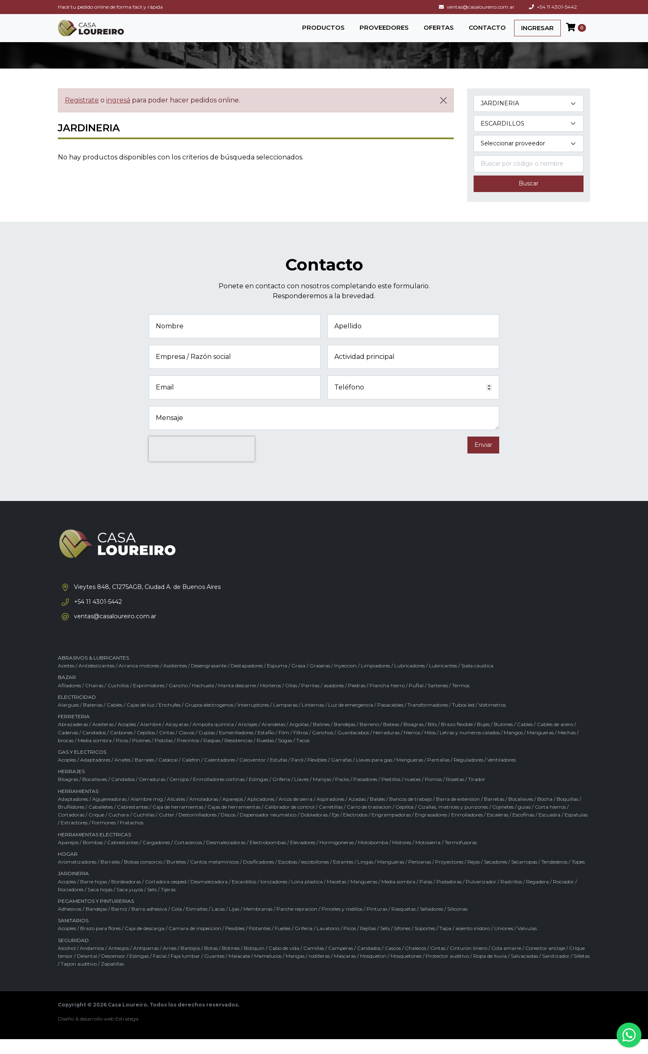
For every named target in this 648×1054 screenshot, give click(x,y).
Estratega (126, 1033)
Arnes (169, 962)
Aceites (66, 680)
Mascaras (345, 971)
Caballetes (100, 822)
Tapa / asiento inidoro (464, 943)
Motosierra (428, 857)
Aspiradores (330, 813)
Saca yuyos (130, 904)
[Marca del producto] (529, 152)
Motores (401, 857)
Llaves (301, 794)
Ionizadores (273, 896)
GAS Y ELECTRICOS (82, 766)
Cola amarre (506, 962)
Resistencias (238, 755)
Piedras (356, 700)
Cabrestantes (132, 822)
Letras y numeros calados (470, 747)
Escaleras (497, 829)
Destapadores (247, 680)
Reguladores (468, 775)
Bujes (483, 739)
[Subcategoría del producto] (529, 132)
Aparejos (232, 813)
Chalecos (415, 962)
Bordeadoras (126, 896)
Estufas (278, 775)
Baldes (377, 813)
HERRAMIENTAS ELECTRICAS (94, 849)
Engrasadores (431, 829)
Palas (425, 896)
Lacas (218, 924)
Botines (231, 962)
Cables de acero (555, 739)
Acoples (127, 739)
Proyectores (449, 877)
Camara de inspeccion (195, 943)
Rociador (563, 896)
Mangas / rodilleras (308, 971)
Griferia (281, 794)
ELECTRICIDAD (77, 711)
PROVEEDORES (384, 32)
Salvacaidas (524, 971)
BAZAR (67, 692)
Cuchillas (144, 829)
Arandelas (273, 739)
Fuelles (283, 943)
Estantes (343, 877)
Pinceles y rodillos (342, 924)
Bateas (391, 739)
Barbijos (190, 962)
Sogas (285, 755)
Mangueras (540, 747)
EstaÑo (265, 747)
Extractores (74, 837)
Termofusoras (461, 857)
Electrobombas (268, 857)
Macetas (336, 896)
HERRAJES (71, 786)
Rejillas (368, 943)
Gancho (178, 700)
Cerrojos (179, 794)
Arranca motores (139, 680)
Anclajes (247, 739)
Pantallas (438, 775)
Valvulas (527, 943)
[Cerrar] (443, 109)
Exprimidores (148, 700)
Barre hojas (93, 896)
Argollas (299, 739)
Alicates (176, 813)
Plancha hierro (387, 700)
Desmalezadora (209, 896)
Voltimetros (492, 719)
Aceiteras (103, 739)
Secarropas (524, 877)
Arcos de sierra (295, 813)
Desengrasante (208, 680)
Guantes (214, 971)
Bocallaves (94, 794)
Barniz (119, 924)
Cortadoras (71, 829)
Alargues (68, 719)
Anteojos (118, 962)
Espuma (277, 680)
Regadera (537, 896)
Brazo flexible (457, 739)
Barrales (144, 775)
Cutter (166, 829)
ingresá (118, 109)
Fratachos (131, 837)
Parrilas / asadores (322, 700)
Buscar (528, 192)
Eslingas (258, 794)
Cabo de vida (284, 962)
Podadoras (449, 896)
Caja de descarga (144, 943)
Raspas (211, 755)
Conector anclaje (545, 962)
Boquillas (567, 813)
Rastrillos (511, 896)
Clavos (186, 747)
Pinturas (377, 924)
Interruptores (253, 719)
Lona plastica (307, 896)
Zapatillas (112, 979)
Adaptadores (95, 775)
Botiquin (254, 962)
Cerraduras (152, 794)
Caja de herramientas (177, 822)
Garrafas (341, 775)
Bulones (503, 739)
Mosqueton (373, 971)
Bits (432, 739)
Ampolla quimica (213, 739)
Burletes (176, 877)
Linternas (313, 719)
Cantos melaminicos (214, 877)
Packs (342, 794)
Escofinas (523, 829)
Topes (578, 877)
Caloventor (252, 775)
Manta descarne (237, 700)
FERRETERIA (74, 731)
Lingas (365, 877)
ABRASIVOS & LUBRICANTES (93, 672)
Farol (297, 775)
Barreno (369, 739)
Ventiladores (501, 775)
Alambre (150, 739)
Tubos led (463, 719)
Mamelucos (267, 971)
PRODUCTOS (323, 32)
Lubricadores (409, 680)
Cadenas (68, 747)
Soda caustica (477, 680)
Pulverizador (481, 896)
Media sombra (95, 755)
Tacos (303, 755)
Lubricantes (443, 680)
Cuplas (206, 747)
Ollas (291, 700)
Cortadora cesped (165, 896)
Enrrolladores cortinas (219, 794)
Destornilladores (198, 829)
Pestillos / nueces (401, 794)
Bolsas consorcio (143, 877)
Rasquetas (403, 924)
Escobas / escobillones (303, 877)
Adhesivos (69, 924)
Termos (460, 700)
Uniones (503, 943)
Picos (122, 755)
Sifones (402, 943)
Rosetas (455, 794)
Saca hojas (100, 904)
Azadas (357, 813)
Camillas (313, 962)
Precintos (188, 755)
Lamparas (285, 719)
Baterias (92, 719)
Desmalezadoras (225, 857)
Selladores (431, 924)
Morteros (270, 700)
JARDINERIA (73, 888)
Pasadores (365, 794)
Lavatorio (328, 943)
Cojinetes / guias (511, 822)
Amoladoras (203, 813)
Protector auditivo (447, 971)
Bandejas (344, 739)
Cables (114, 719)
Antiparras (146, 962)
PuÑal (416, 700)
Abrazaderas (73, 739)
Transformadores (427, 719)
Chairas (94, 700)
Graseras (320, 680)
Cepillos (146, 747)
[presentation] (202, 457)
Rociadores (70, 904)
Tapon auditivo (79, 979)
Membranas (257, 924)
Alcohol (67, 962)
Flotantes (260, 943)
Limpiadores (375, 680)
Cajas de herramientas (233, 822)
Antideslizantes (96, 680)
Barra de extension (458, 813)
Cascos (393, 962)
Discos (228, 829)
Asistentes (175, 680)
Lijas (234, 924)
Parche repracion (296, 924)
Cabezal (168, 775)
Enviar (483, 453)
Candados (94, 747)
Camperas (340, 962)
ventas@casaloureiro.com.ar (477, 7)
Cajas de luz (140, 719)
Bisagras (413, 739)
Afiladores (69, 700)
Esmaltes (196, 924)
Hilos (430, 747)
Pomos (433, 794)
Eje (335, 829)
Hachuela (203, 700)
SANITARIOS (73, 935)
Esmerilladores (236, 747)
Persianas (419, 877)
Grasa (298, 680)
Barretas (494, 813)
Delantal (87, 971)
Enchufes (170, 719)
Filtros (300, 747)
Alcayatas (176, 739)
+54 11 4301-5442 (553, 7)
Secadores (495, 877)
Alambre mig (147, 813)
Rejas (473, 877)
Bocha (545, 813)
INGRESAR (537, 32)
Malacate (239, 971)
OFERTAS (439, 32)
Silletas (582, 971)
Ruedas (265, 755)
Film (284, 747)
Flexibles (317, 775)
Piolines (141, 755)
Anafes (122, 775)
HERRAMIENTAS (78, 805)
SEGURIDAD (73, 955)
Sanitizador (555, 971)
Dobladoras (314, 829)
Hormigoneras (336, 857)
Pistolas (164, 755)
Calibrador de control (289, 822)
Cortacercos (188, 857)
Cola (176, 924)
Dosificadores (258, 877)
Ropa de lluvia (490, 971)
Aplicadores (260, 813)
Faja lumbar (185, 971)
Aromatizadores (77, 877)
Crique (96, 829)
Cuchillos (118, 700)
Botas (211, 962)
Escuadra (549, 829)
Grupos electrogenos (209, 719)
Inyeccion (345, 680)
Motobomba (373, 857)
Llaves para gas (374, 775)
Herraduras (386, 747)
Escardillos (244, 896)
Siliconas (457, 924)
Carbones (121, 747)
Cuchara (118, 829)
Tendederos (554, 877)
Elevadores (302, 857)
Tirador (476, 794)
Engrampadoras (391, 829)
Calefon (191, 775)
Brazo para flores (100, 943)
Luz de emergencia (350, 719)
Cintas (166, 747)
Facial (160, 971)
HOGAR (68, 868)
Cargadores (156, 857)
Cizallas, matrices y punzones (453, 822)
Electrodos (355, 829)
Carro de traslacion (369, 822)
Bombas (93, 857)
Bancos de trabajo (410, 813)
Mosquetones (406, 971)
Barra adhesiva (149, 924)
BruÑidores (71, 822)
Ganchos (322, 747)
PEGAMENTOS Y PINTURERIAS (96, 915)
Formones (104, 837)
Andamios (92, 962)
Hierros (412, 747)
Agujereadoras (109, 813)
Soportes (425, 943)
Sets (152, 904)
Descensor (113, 971)
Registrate (82, 109)
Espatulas (576, 829)
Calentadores (219, 775)
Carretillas (331, 822)
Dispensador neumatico (268, 829)
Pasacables (390, 719)
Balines (321, 739)
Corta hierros (550, 822)
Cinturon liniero (468, 962)
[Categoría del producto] (529, 112)
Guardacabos (353, 747)
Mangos (513, 747)
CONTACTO (487, 32)
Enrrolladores (467, 829)
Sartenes (438, 700)
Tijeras (168, 904)
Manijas (322, 794)
